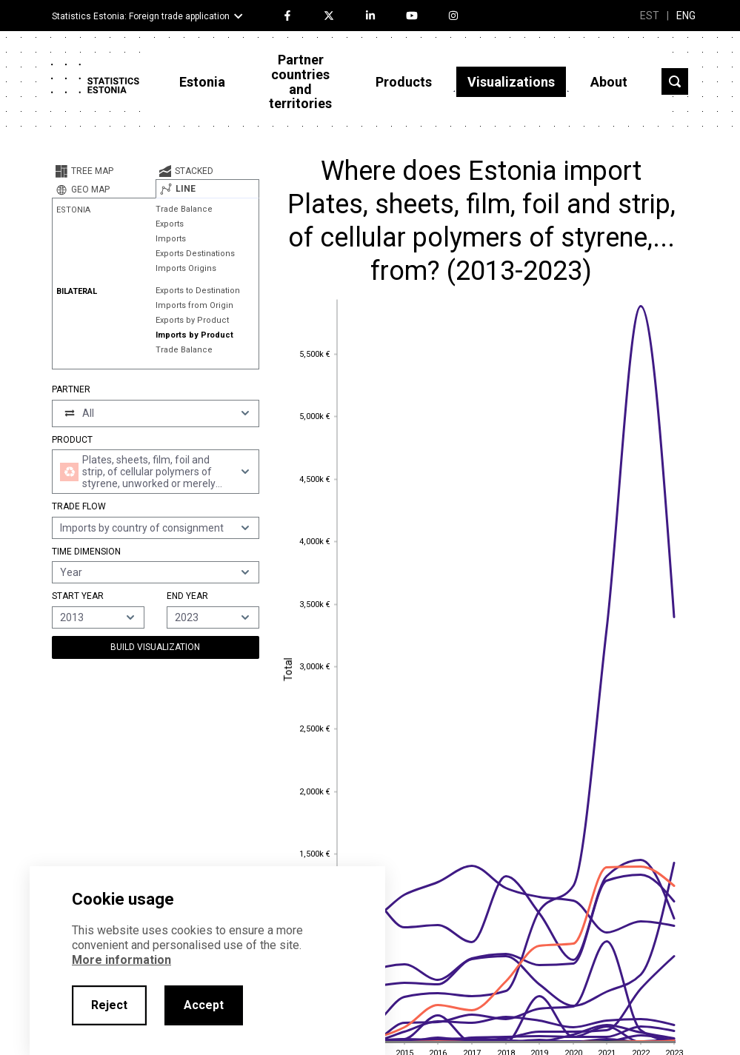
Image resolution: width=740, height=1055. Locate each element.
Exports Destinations (195, 253)
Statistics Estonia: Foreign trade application (141, 16)
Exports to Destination (198, 290)
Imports (171, 239)
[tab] (104, 171)
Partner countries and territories (300, 81)
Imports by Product (194, 335)
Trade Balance (184, 209)
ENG (686, 15)
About (608, 82)
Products (404, 82)
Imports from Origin (194, 305)
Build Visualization (155, 647)
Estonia (202, 82)
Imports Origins (186, 268)
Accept (204, 1005)
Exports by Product (192, 320)
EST (649, 15)
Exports (170, 224)
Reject (109, 1005)
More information (121, 960)
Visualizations (511, 82)
